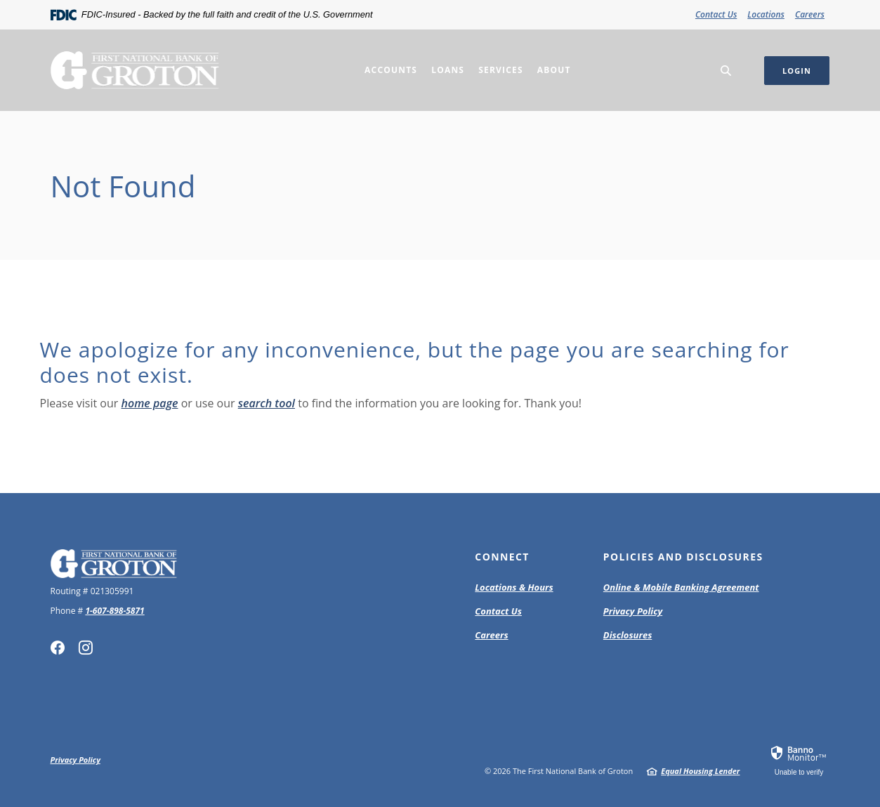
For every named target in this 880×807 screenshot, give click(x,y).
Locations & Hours (514, 587)
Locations (765, 14)
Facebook (58, 648)
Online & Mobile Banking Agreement (681, 587)
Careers (810, 14)
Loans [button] (447, 70)
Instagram (86, 648)
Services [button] (500, 70)
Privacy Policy (632, 611)
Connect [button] (502, 556)
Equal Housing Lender (700, 771)
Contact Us (716, 14)
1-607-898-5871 (114, 611)
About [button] (554, 70)
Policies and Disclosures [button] (683, 556)
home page (150, 403)
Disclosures (627, 635)
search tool (266, 403)
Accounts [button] (391, 70)
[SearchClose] (726, 71)
